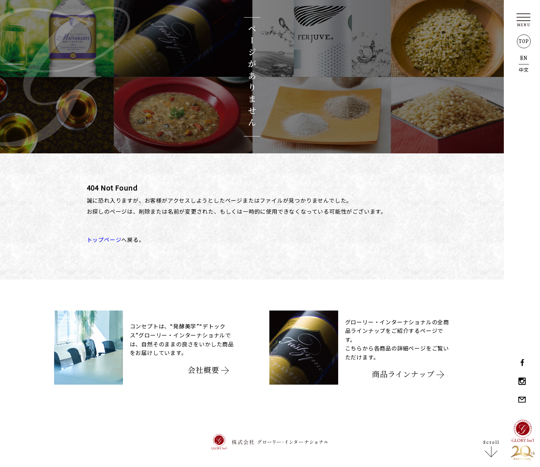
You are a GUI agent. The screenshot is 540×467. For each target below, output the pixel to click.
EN (524, 58)
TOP (524, 41)
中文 (524, 69)
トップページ (104, 239)
